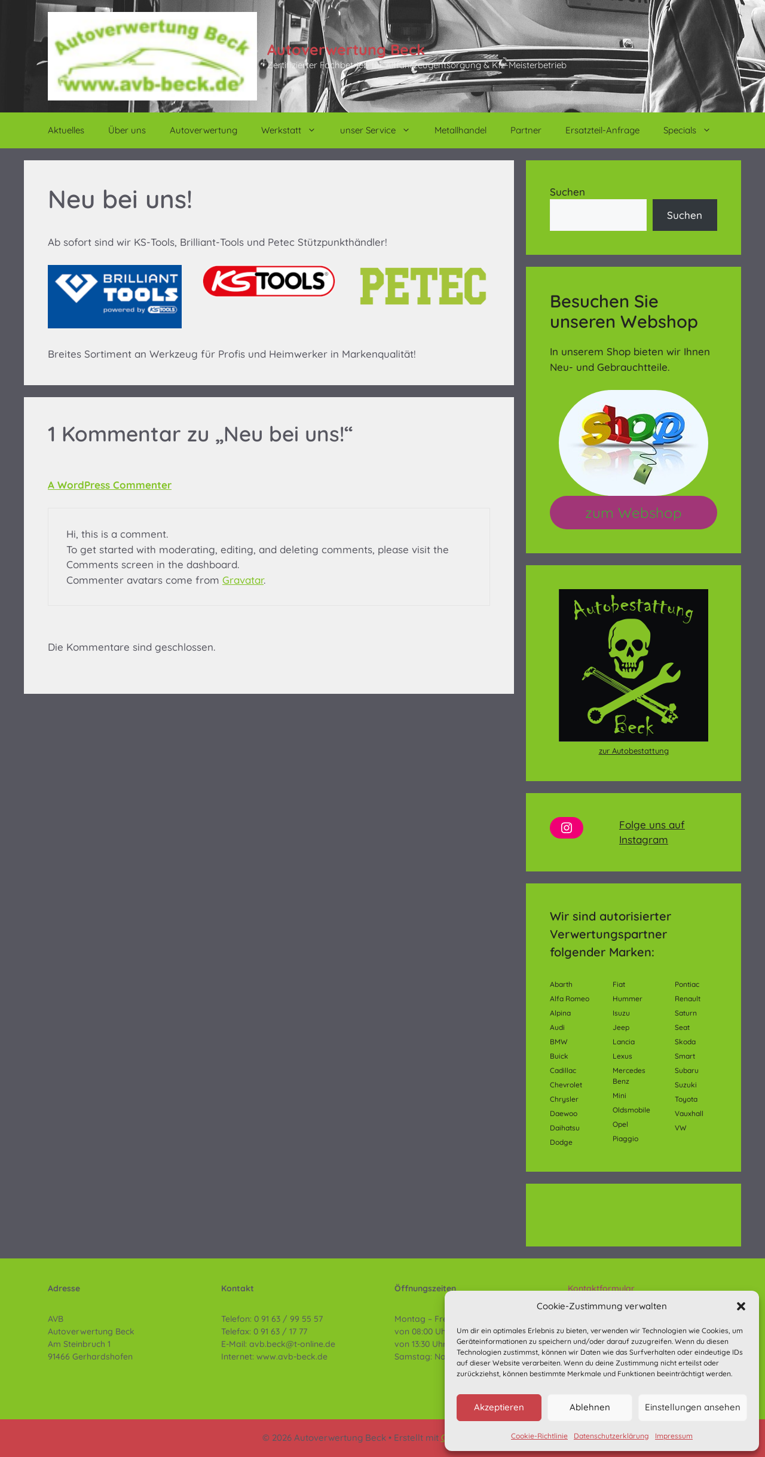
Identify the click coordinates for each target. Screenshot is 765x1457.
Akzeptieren (499, 1407)
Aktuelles (66, 130)
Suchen (567, 191)
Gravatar (243, 580)
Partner (525, 130)
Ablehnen (590, 1407)
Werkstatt (294, 130)
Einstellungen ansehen (692, 1407)
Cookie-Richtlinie (539, 1435)
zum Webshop (633, 513)
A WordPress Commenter (110, 484)
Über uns (127, 130)
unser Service (381, 130)
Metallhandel (460, 130)
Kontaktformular (601, 1288)
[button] (741, 1306)
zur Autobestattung (634, 750)
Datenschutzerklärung (611, 1435)
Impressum (674, 1435)
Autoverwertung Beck (346, 49)
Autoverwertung (203, 130)
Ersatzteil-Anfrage (602, 130)
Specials (693, 130)
